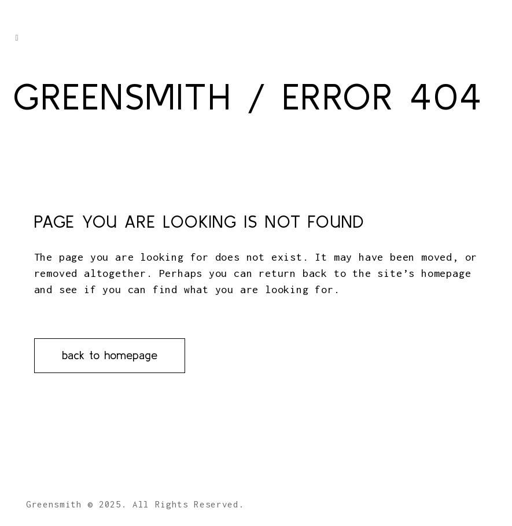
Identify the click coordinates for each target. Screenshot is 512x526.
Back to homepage (109, 354)
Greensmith (122, 96)
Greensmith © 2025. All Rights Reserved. (135, 504)
